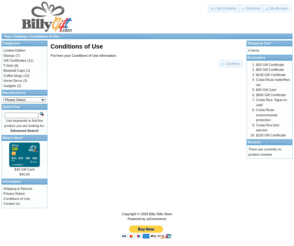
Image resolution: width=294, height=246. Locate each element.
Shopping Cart (259, 43)
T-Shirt (8, 65)
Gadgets (9, 86)
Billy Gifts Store (160, 214)
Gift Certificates (14, 60)
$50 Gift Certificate (270, 69)
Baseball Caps (14, 70)
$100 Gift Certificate (271, 75)
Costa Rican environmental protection (266, 115)
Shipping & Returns (17, 188)
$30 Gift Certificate (270, 65)
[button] (223, 9)
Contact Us (11, 203)
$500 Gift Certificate (271, 95)
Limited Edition (14, 50)
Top (7, 36)
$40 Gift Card (24, 169)
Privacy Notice (14, 193)
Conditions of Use (44, 36)
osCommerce (156, 219)
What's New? (12, 138)
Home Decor (12, 80)
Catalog (20, 36)
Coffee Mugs (12, 76)
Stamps (9, 55)
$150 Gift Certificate (271, 135)
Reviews (254, 142)
